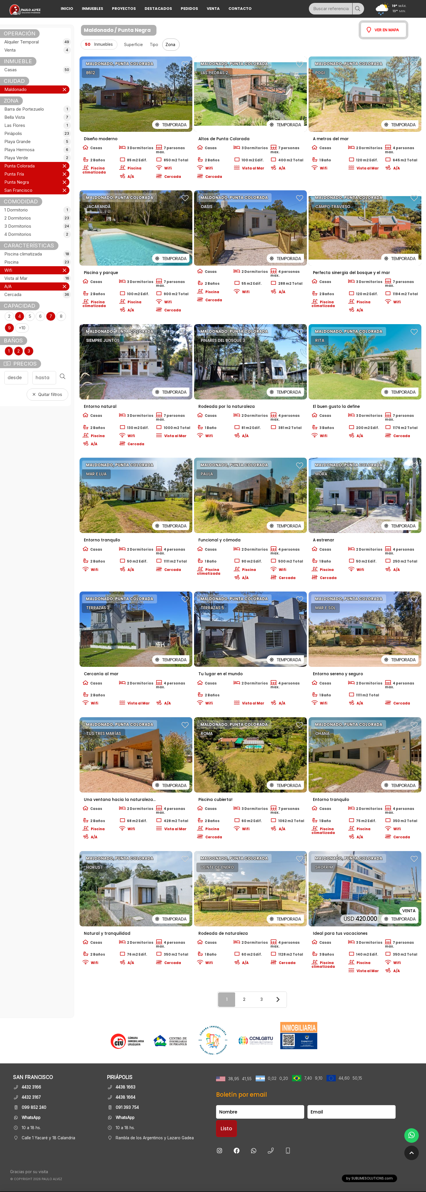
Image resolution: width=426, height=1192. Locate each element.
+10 (22, 328)
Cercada (36, 294)
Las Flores (36, 125)
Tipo (154, 44)
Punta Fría (14, 174)
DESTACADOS (158, 8)
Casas (36, 70)
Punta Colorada (19, 166)
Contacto (240, 8)
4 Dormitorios (36, 234)
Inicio (67, 8)
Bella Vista (36, 117)
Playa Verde (36, 158)
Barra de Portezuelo (36, 109)
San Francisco (18, 190)
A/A (8, 286)
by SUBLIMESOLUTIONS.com (369, 1178)
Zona (170, 44)
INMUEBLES (92, 8)
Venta (213, 8)
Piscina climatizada (36, 254)
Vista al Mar (36, 278)
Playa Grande (36, 141)
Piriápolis (36, 133)
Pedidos (189, 8)
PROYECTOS (124, 8)
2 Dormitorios (36, 218)
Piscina (36, 262)
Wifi (8, 270)
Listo (226, 1128)
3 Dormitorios (36, 226)
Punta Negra (16, 182)
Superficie (133, 44)
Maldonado (15, 89)
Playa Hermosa (36, 150)
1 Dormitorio (36, 210)
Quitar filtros (47, 394)
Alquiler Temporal (36, 42)
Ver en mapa (383, 29)
